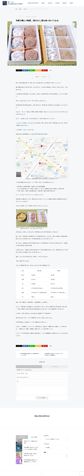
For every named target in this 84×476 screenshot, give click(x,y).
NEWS (71, 3)
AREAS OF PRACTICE (33, 3)
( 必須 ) (22, 373)
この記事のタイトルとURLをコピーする (42, 76)
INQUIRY (65, 3)
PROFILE (50, 3)
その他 (20, 16)
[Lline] (32, 70)
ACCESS (57, 3)
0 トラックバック (55, 366)
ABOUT (43, 3)
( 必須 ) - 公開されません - (23, 377)
